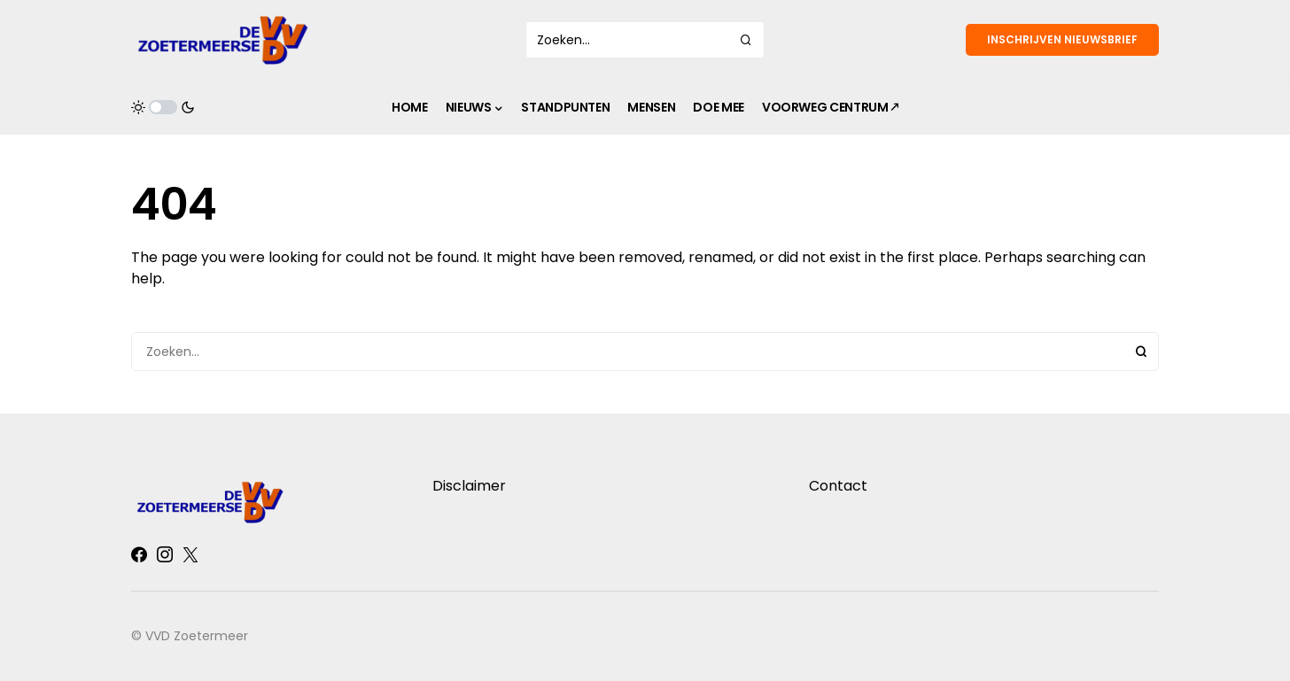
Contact (838, 486)
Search (1141, 351)
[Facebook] (139, 554)
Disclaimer (469, 486)
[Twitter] (190, 554)
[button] (163, 107)
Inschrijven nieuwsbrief (1062, 39)
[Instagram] (165, 554)
